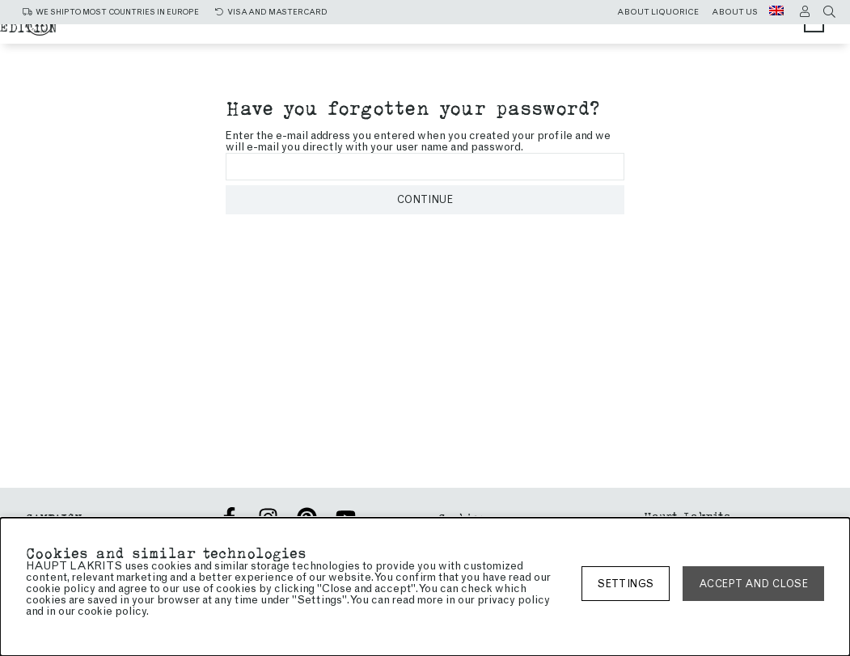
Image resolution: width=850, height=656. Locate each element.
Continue (425, 199)
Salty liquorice (401, 34)
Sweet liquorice (540, 34)
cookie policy (112, 611)
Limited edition (534, 49)
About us (735, 12)
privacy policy (513, 600)
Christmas (286, 34)
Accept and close (753, 584)
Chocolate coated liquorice (350, 49)
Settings (625, 584)
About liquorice (658, 12)
